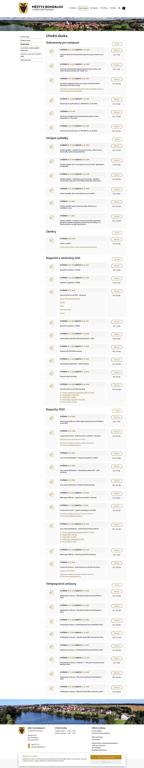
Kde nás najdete (97, 731)
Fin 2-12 (62, 313)
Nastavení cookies (106, 762)
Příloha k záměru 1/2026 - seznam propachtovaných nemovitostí (78, 247)
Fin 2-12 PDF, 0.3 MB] (69, 542)
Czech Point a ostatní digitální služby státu (30, 49)
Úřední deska (25, 44)
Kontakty (113, 8)
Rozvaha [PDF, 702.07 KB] (70, 395)
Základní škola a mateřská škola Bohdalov (105, 743)
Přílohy (62, 306)
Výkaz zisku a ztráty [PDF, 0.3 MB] (73, 539)
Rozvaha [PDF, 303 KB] (69, 535)
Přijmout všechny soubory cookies (106, 757)
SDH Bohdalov (96, 748)
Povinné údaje (25, 37)
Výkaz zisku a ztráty (65, 309)
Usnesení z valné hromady (67, 570)
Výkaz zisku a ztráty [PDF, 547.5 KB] (73, 399)
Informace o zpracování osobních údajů (31, 55)
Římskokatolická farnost (99, 750)
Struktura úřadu (25, 40)
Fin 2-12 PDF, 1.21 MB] (69, 402)
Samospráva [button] (94, 8)
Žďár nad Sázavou (97, 737)
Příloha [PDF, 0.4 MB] (69, 537)
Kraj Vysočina (96, 739)
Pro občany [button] (104, 8)
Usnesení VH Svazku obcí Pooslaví (69, 439)
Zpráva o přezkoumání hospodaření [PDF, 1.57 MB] (78, 532)
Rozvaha (62, 302)
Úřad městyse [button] (83, 8)
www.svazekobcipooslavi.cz (73, 445)
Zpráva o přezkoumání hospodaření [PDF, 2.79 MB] (78, 393)
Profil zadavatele (26, 60)
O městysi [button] (73, 8)
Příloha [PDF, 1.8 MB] (69, 397)
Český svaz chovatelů (98, 745)
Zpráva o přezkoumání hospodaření (70, 298)
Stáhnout (117, 50)
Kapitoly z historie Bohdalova (101, 733)
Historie (117, 44)
